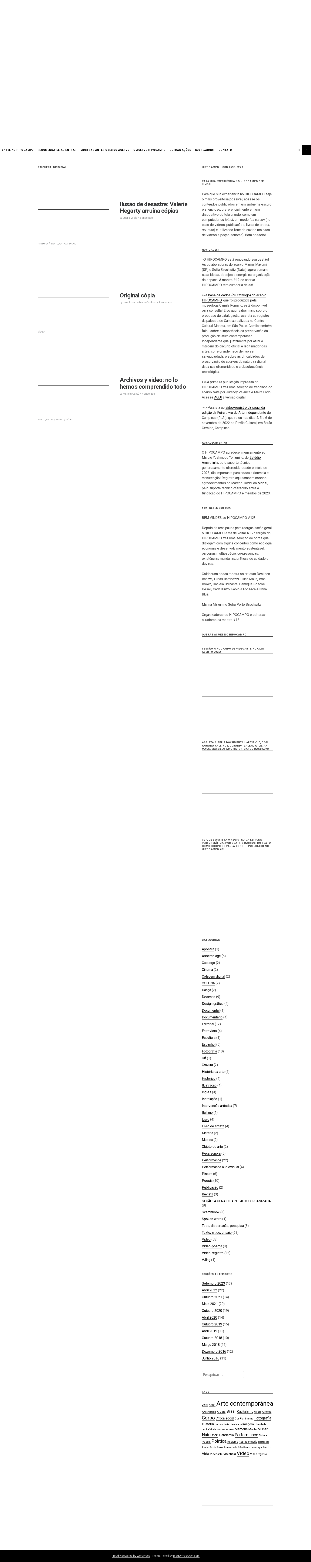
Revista (207, 1194)
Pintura (207, 1174)
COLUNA (208, 983)
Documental (211, 1010)
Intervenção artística (217, 1106)
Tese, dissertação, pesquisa (223, 1226)
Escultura (208, 1038)
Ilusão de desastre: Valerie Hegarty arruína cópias (153, 207)
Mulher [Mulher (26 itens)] (263, 1429)
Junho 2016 (210, 1358)
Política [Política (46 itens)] (219, 1441)
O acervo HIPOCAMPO (149, 149)
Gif (204, 1058)
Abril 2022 (209, 1290)
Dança (206, 990)
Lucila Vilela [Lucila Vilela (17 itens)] (209, 1429)
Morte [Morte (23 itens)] (252, 1429)
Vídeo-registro (213, 1253)
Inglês (206, 1092)
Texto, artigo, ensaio (217, 1233)
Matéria (207, 1133)
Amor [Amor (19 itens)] (212, 1404)
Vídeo (206, 1239)
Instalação (209, 1099)
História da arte (213, 1072)
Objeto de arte (212, 1147)
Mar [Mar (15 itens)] (219, 1429)
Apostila (208, 949)
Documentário (212, 1017)
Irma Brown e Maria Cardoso (139, 302)
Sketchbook (211, 1212)
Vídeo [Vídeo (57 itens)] (243, 1453)
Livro (205, 1119)
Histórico (208, 1079)
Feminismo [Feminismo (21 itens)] (247, 1418)
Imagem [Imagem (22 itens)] (248, 1424)
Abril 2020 (209, 1317)
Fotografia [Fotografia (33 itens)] (262, 1418)
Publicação (210, 1187)
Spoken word (211, 1219)
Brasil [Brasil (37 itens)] (231, 1411)
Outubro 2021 (212, 1297)
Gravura (207, 1065)
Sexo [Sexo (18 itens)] (220, 1447)
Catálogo (208, 963)
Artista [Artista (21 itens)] (221, 1411)
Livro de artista (213, 1126)
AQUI (218, 397)
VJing (206, 1260)
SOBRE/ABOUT (205, 149)
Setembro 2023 (213, 1283)
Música (207, 1140)
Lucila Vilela (130, 217)
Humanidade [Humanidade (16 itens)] (222, 1424)
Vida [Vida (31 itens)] (205, 1454)
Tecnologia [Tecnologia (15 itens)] (256, 1447)
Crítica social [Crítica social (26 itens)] (225, 1418)
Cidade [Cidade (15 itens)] (257, 1412)
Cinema (207, 970)
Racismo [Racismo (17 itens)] (232, 1441)
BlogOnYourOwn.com (186, 1555)
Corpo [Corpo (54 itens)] (208, 1418)
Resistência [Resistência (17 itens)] (209, 1447)
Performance (211, 1160)
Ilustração (209, 1085)
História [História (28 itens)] (208, 1424)
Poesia (207, 1181)
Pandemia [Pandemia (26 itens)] (226, 1435)
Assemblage (211, 956)
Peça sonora (211, 1153)
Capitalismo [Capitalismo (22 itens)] (245, 1411)
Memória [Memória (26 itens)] (241, 1429)
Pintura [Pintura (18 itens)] (263, 1435)
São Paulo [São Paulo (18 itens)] (244, 1447)
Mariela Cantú (131, 393)
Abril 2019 (209, 1331)
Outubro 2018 (212, 1338)
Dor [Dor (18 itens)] (237, 1418)
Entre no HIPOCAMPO (18, 149)
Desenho (208, 997)
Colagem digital (213, 976)
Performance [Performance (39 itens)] (246, 1434)
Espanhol (208, 1044)
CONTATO (225, 149)
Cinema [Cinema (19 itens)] (266, 1411)
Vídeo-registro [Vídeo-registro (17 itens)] (258, 1454)
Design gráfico (213, 1004)
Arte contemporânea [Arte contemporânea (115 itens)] (244, 1403)
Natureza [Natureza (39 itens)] (210, 1434)
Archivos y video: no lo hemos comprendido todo (153, 383)
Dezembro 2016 (214, 1351)
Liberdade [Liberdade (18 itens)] (260, 1424)
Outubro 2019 (212, 1324)
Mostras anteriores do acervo (105, 149)
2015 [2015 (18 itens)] (205, 1404)
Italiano (207, 1113)
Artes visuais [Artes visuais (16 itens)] (209, 1412)
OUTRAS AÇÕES (180, 149)
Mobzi (262, 483)
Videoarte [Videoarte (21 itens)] (216, 1454)
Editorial (208, 1024)
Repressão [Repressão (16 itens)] (263, 1442)
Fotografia (209, 1051)
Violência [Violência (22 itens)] (229, 1454)
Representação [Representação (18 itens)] (248, 1441)
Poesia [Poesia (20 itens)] (206, 1441)
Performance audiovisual (220, 1167)
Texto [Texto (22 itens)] (267, 1447)
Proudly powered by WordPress (131, 1555)
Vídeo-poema (212, 1246)
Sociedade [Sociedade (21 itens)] (230, 1447)
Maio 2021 (210, 1304)
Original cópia (137, 295)
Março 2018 (211, 1345)
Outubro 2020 (212, 1311)
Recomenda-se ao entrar (57, 149)
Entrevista (209, 1031)
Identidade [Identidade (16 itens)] (236, 1424)
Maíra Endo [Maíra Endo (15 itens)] (228, 1429)
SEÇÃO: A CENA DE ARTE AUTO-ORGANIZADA (236, 1201)
